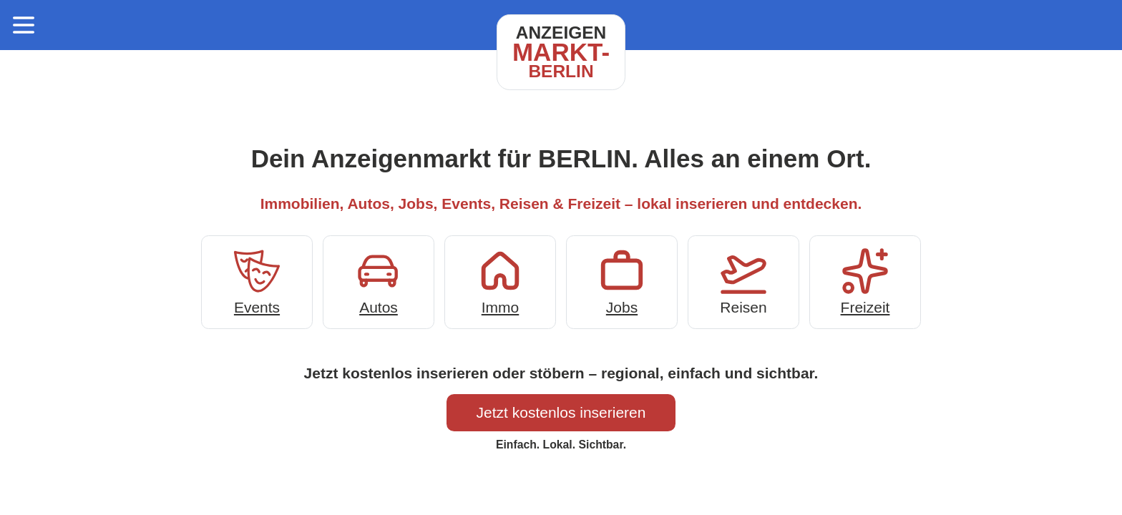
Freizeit (865, 280)
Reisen (743, 280)
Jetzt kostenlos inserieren (561, 412)
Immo (500, 280)
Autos (378, 280)
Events (257, 280)
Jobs (622, 280)
